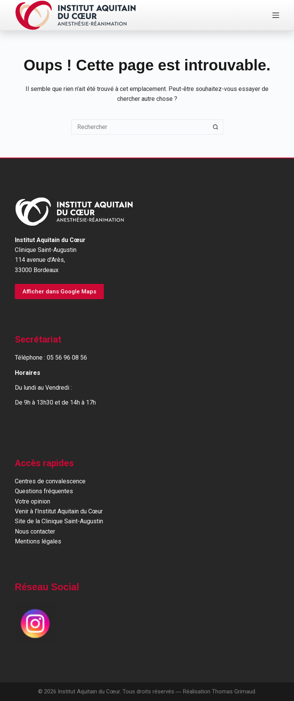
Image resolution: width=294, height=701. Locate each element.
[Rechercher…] (139, 127)
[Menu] (275, 15)
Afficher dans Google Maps (59, 291)
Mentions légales (38, 541)
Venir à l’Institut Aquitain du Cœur (59, 511)
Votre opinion (32, 501)
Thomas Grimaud (233, 691)
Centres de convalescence (50, 481)
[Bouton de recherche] (215, 127)
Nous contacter (35, 531)
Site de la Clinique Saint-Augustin (59, 521)
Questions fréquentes (44, 491)
